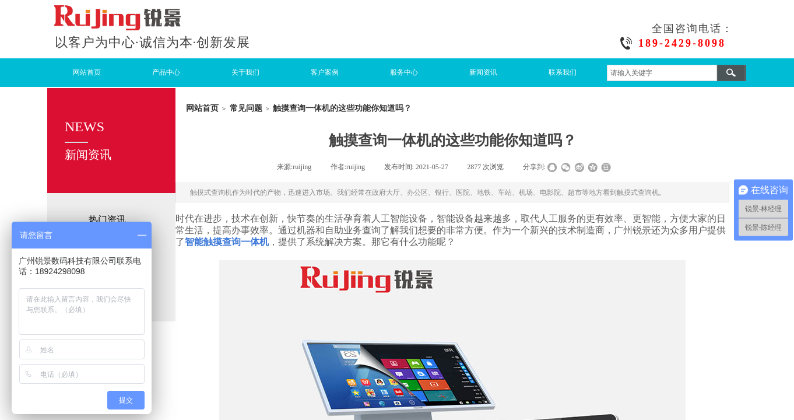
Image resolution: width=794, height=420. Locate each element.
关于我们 (245, 72)
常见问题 (246, 108)
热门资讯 (107, 220)
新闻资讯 (483, 72)
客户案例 (325, 72)
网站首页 (87, 72)
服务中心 (404, 72)
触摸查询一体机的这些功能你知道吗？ (342, 108)
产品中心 (166, 72)
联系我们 (563, 72)
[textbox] (662, 73)
